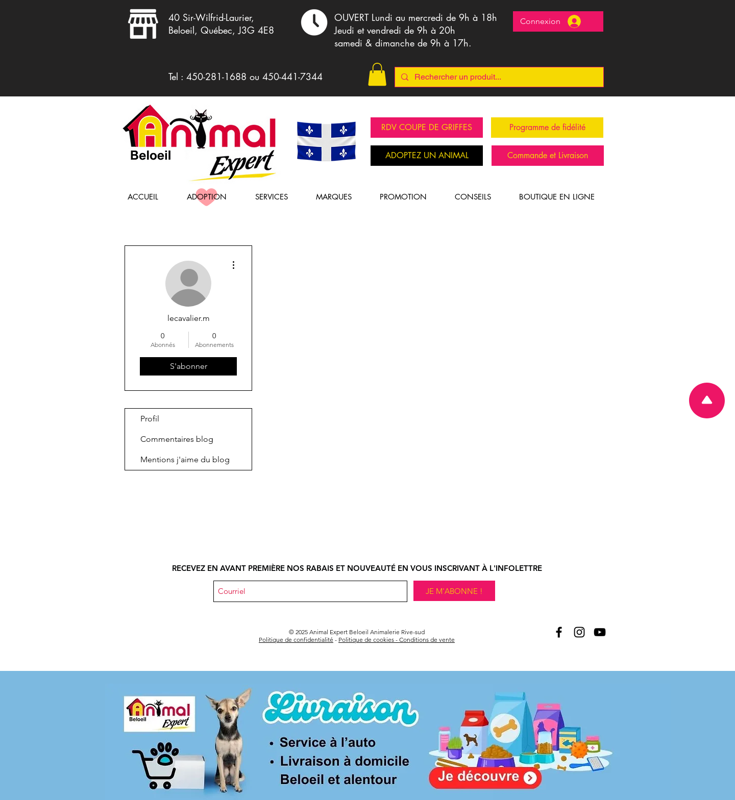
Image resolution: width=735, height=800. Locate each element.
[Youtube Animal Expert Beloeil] (600, 632)
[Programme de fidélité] (547, 127)
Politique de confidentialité (296, 639)
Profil (149, 418)
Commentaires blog (176, 439)
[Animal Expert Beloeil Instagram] (579, 632)
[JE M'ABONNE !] (454, 591)
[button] (377, 74)
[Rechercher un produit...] (498, 77)
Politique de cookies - (368, 639)
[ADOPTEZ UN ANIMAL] (427, 155)
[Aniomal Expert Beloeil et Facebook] (559, 632)
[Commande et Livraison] (548, 155)
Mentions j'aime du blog (185, 459)
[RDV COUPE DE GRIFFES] (427, 127)
